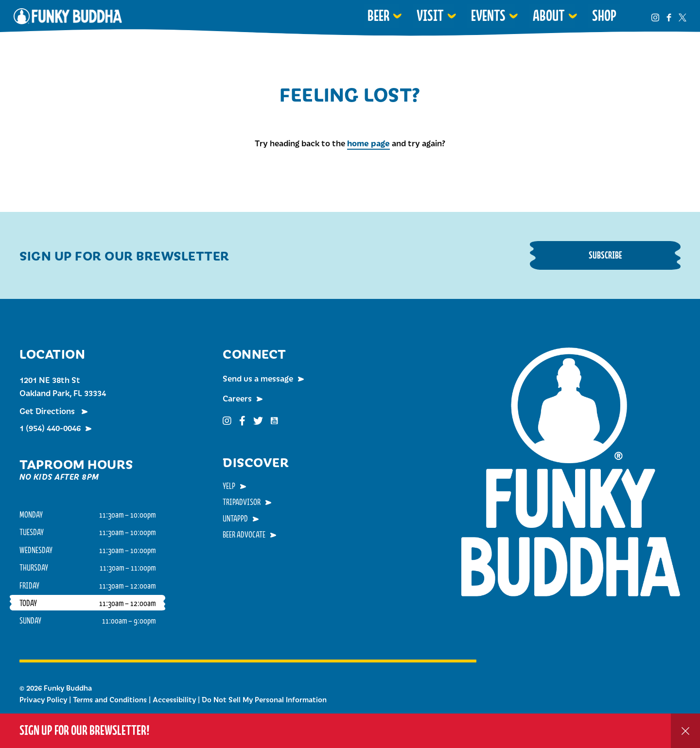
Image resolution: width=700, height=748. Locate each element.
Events (488, 15)
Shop (604, 15)
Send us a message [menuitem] (258, 378)
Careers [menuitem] (237, 398)
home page (368, 143)
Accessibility (174, 699)
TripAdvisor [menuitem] (242, 501)
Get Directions (48, 411)
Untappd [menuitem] (235, 518)
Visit (430, 15)
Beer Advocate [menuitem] (244, 534)
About (549, 15)
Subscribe (605, 254)
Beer (378, 15)
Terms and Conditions (110, 699)
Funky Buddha (68, 16)
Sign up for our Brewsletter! (84, 730)
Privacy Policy (43, 699)
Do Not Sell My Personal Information (264, 699)
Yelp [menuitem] (229, 485)
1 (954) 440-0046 (50, 428)
